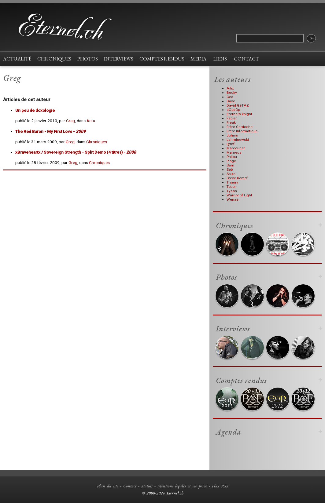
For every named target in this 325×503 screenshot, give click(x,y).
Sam (230, 165)
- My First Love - (50, 131)
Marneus (234, 152)
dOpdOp (233, 110)
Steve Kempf (237, 178)
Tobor (231, 186)
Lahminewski (238, 139)
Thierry (232, 182)
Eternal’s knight (239, 114)
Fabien (232, 118)
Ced (230, 97)
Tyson (232, 191)
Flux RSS (220, 486)
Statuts (147, 486)
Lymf (231, 144)
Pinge (231, 161)
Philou (232, 157)
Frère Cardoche (240, 127)
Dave (231, 101)
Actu (91, 120)
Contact (129, 486)
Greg (70, 120)
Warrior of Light (239, 195)
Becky (232, 92)
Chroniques (96, 141)
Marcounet (236, 148)
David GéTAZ (238, 105)
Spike (231, 174)
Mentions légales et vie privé (182, 486)
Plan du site (107, 486)
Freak (231, 122)
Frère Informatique (242, 131)
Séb (230, 169)
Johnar (232, 135)
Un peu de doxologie (35, 110)
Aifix (230, 88)
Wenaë (232, 199)
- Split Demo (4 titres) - (75, 152)
